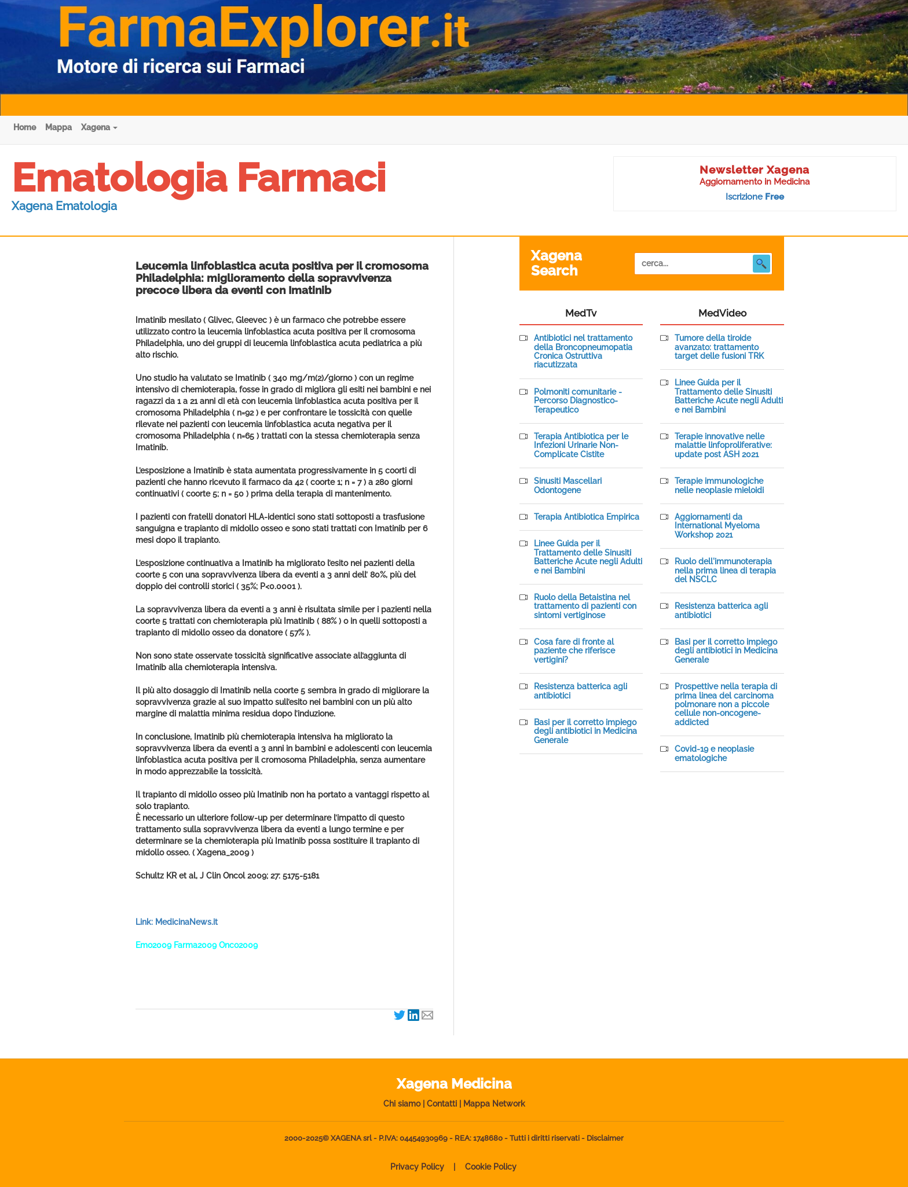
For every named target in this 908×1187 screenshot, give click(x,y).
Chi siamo (401, 1103)
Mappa (58, 127)
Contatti (442, 1103)
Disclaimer (605, 1138)
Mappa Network (494, 1103)
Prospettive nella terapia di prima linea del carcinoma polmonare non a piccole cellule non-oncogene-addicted (726, 704)
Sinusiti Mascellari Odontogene (568, 485)
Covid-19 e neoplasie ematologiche (714, 753)
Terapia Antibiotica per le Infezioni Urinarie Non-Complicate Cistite (581, 445)
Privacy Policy (417, 1166)
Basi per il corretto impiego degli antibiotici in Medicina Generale (585, 731)
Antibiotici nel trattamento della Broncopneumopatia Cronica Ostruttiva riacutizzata (583, 351)
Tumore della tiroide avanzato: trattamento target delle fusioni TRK (719, 347)
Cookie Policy (491, 1166)
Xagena (99, 127)
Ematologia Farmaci (199, 178)
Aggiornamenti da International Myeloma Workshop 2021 (717, 526)
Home (24, 127)
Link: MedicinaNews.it (177, 922)
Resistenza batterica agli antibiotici (580, 691)
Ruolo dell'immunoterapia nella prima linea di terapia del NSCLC (725, 570)
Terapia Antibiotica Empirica (586, 517)
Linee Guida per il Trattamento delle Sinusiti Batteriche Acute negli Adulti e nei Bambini (588, 557)
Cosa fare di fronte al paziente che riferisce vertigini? (574, 651)
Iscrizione (755, 197)
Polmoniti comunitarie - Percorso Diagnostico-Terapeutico (578, 401)
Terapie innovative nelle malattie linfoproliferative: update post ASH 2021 (723, 445)
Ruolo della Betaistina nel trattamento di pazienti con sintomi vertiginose (585, 606)
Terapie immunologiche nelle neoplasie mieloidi (719, 485)
